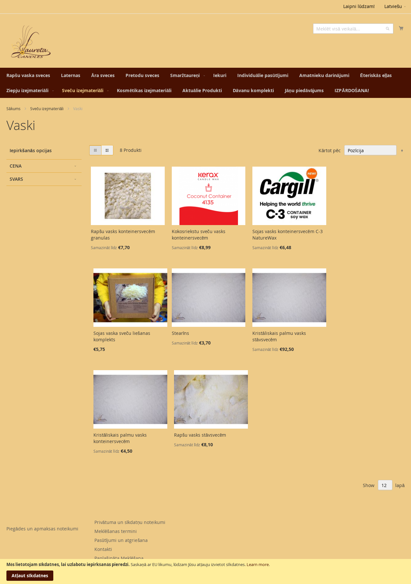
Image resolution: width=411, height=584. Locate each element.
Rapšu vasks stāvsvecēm (200, 435)
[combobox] (353, 28)
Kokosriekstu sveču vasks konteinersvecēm (198, 234)
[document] (205, 571)
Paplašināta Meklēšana (119, 558)
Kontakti (103, 549)
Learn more (258, 564)
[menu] (205, 83)
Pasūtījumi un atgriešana (121, 540)
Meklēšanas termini (115, 531)
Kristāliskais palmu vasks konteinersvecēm (120, 438)
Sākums (13, 108)
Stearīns (180, 333)
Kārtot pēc (330, 150)
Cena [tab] (16, 166)
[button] (395, 6)
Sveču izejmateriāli (47, 108)
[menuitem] (28, 75)
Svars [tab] (16, 179)
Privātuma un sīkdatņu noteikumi (129, 522)
